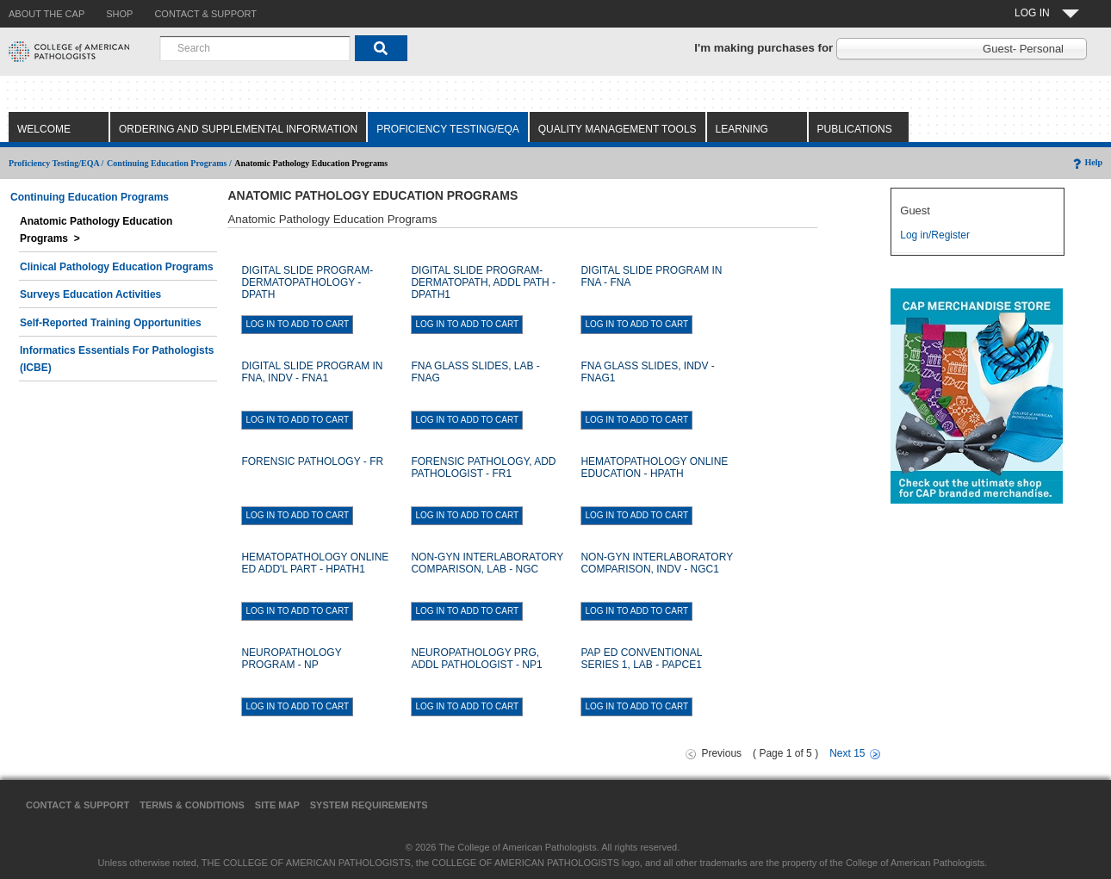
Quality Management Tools (617, 129)
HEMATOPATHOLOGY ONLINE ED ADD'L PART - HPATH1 (314, 563)
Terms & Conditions (192, 805)
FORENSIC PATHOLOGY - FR (312, 461)
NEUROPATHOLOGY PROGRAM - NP (291, 659)
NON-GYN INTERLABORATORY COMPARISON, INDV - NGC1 (656, 563)
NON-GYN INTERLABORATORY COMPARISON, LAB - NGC (486, 563)
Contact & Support (77, 805)
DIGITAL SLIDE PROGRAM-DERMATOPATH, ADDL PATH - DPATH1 (483, 282)
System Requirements (369, 805)
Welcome (44, 129)
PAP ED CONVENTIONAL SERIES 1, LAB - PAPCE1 (641, 659)
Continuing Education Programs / (169, 163)
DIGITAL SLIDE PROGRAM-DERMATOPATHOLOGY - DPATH (307, 282)
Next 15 (847, 753)
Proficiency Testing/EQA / (56, 163)
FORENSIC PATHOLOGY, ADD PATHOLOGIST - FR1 (483, 467)
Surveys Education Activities (90, 294)
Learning (742, 129)
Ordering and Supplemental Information (238, 129)
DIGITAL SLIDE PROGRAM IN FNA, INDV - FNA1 (311, 372)
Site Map (277, 805)
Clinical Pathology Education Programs (117, 267)
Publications (854, 129)
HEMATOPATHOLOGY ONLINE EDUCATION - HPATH (654, 467)
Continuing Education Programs (89, 197)
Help (1086, 162)
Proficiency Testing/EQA (447, 129)
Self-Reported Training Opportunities (111, 323)
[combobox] (255, 48)
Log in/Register (935, 235)
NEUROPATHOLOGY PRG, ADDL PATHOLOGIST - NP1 (476, 659)
